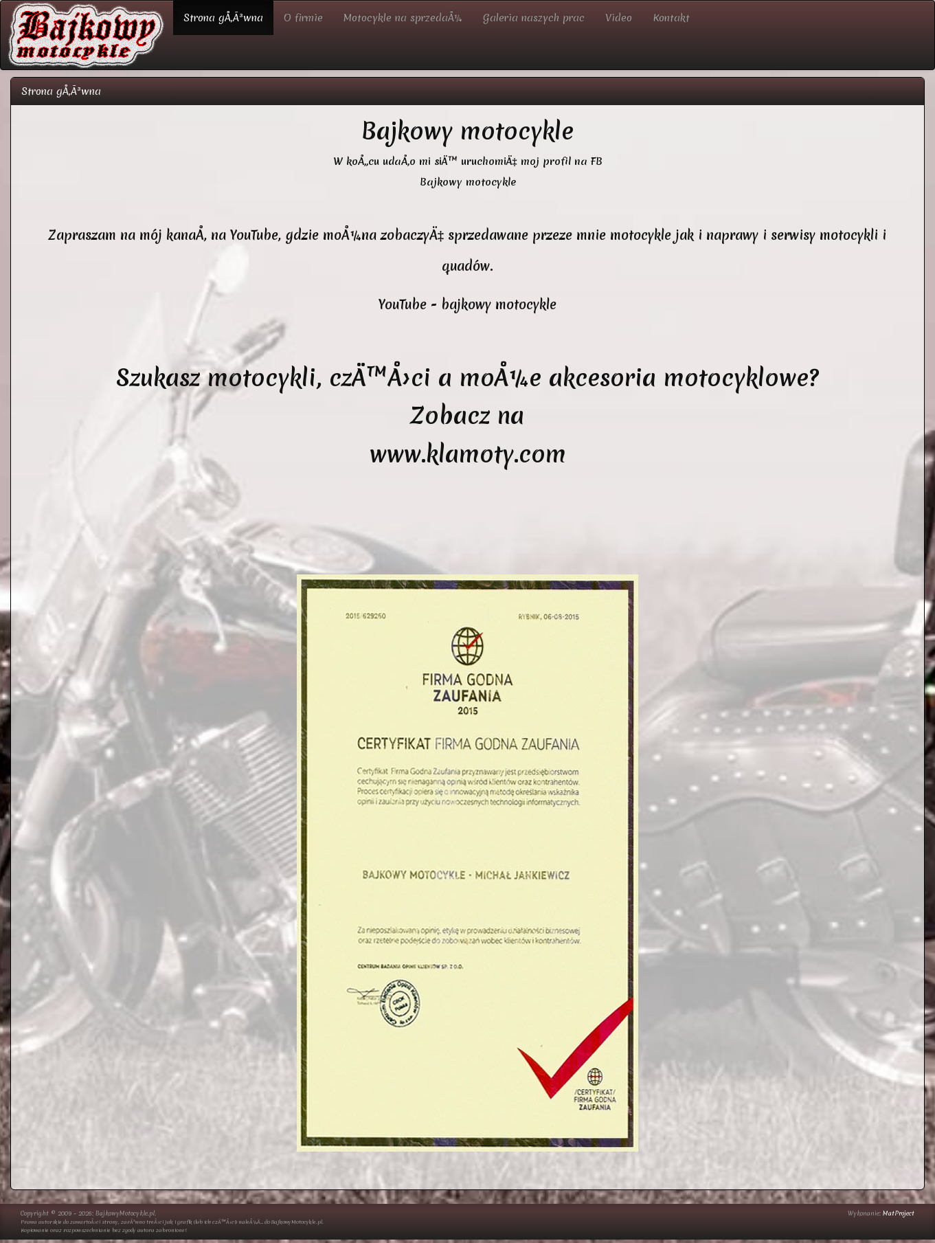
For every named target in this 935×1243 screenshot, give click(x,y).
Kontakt (671, 18)
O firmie (303, 18)
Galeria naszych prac (534, 18)
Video (618, 18)
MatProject (898, 1213)
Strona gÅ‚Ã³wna (223, 18)
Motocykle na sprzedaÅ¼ (402, 18)
